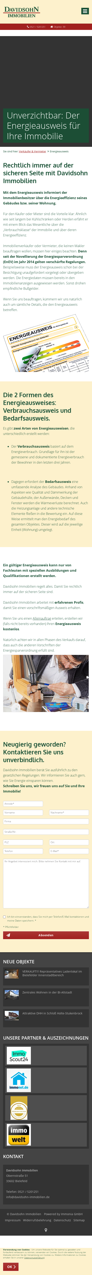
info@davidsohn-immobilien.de (28, 1197)
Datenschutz (62, 1220)
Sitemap (79, 1220)
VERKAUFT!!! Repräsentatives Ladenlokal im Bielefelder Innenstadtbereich (52, 973)
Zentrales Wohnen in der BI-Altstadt (47, 992)
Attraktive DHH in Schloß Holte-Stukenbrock (52, 1013)
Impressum (13, 1220)
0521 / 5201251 (37, 26)
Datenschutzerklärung (34, 1257)
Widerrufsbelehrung (37, 1220)
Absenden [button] (45, 935)
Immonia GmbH (72, 1214)
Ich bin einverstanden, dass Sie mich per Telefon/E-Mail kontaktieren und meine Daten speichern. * (46, 918)
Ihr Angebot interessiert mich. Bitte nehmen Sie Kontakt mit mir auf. (46, 883)
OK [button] (9, 1267)
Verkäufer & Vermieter (32, 151)
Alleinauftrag (42, 618)
